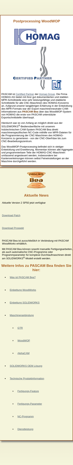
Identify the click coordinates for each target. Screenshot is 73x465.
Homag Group (47, 94)
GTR (20, 327)
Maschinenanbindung (22, 315)
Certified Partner (25, 94)
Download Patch (11, 215)
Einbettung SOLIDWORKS (25, 302)
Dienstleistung (25, 429)
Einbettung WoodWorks (23, 289)
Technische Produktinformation (27, 378)
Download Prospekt (13, 228)
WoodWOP (23, 340)
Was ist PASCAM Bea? (23, 277)
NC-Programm (25, 416)
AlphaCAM (23, 353)
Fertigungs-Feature (28, 391)
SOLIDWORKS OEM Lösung (26, 365)
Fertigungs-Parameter (29, 403)
